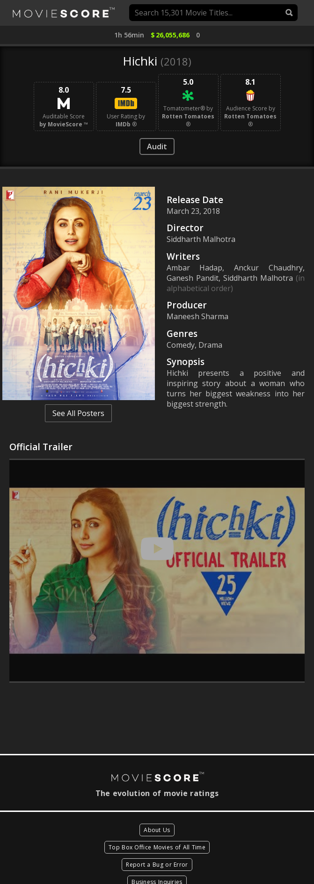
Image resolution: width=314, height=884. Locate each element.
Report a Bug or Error (157, 865)
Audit (157, 146)
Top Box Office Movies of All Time (157, 847)
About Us (157, 830)
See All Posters (78, 413)
